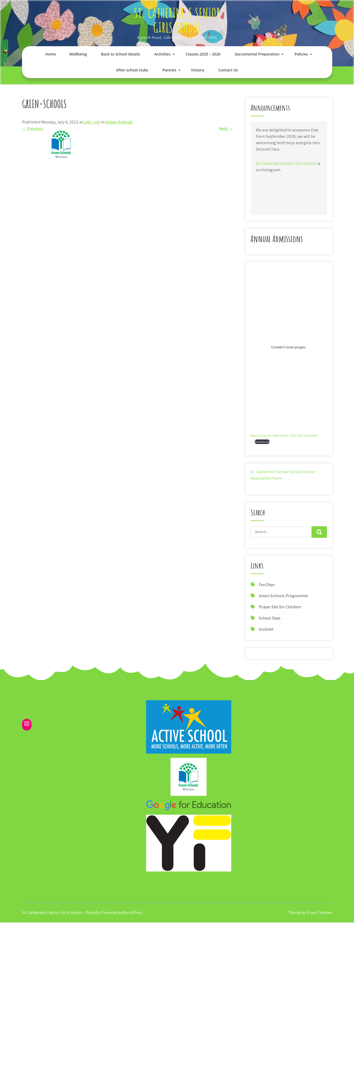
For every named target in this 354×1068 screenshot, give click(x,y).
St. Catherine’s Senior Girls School (286, 163)
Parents (169, 69)
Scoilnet (266, 629)
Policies (301, 54)
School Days (270, 618)
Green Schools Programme (283, 596)
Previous (32, 128)
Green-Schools (119, 122)
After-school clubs (132, 69)
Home (50, 54)
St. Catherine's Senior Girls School (177, 20)
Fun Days (267, 584)
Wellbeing (78, 54)
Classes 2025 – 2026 (203, 54)
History (197, 69)
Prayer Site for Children (280, 607)
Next (226, 128)
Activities (162, 54)
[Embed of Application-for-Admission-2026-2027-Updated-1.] (289, 347)
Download (262, 441)
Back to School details (120, 54)
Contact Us (228, 69)
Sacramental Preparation (257, 54)
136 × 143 (92, 122)
